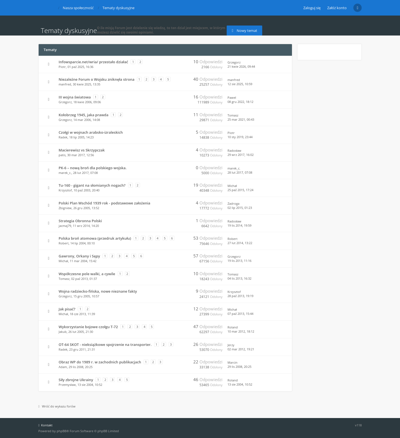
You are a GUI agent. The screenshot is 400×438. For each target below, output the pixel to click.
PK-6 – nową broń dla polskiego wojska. (93, 167)
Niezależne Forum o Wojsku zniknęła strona (96, 79)
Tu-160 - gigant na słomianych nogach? (92, 185)
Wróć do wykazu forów (57, 406)
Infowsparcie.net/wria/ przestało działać (93, 61)
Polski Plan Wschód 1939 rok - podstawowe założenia (104, 203)
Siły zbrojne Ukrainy (76, 379)
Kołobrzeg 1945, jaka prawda (83, 114)
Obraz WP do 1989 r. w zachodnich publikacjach (100, 361)
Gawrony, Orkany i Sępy (79, 256)
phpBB (61, 431)
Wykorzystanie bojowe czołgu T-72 (88, 326)
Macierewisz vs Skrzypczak (82, 150)
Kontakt (45, 425)
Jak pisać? (67, 309)
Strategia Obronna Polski (80, 220)
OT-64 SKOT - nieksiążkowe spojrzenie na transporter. (105, 344)
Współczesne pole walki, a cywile (87, 273)
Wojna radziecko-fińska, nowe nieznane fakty (98, 291)
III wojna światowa (75, 97)
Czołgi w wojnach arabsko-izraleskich (91, 132)
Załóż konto (337, 7)
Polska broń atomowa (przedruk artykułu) (95, 238)
